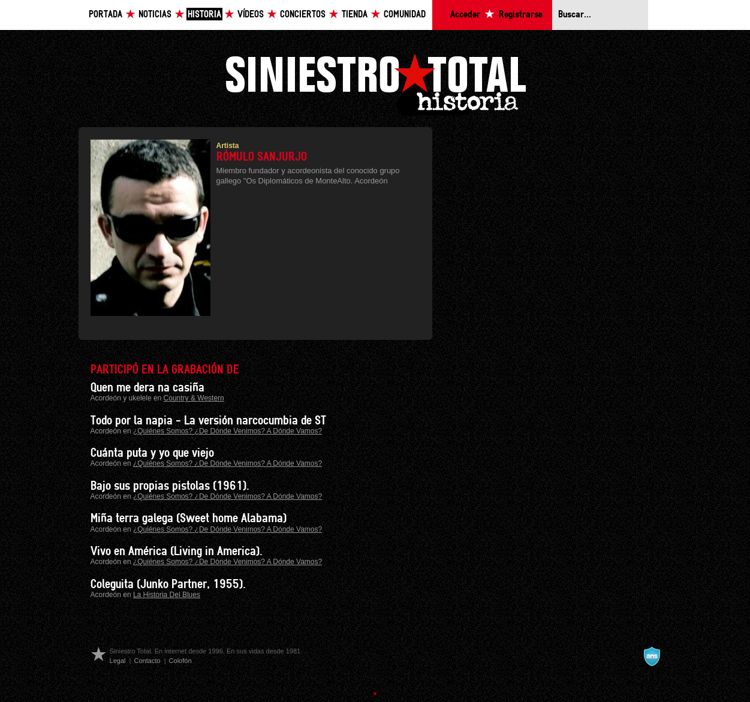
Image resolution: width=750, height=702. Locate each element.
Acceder (465, 14)
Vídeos (250, 14)
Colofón (180, 660)
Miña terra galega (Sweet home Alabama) (189, 518)
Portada (105, 14)
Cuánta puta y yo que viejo (152, 453)
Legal (118, 660)
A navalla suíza (651, 656)
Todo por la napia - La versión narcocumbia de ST (208, 420)
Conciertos (303, 14)
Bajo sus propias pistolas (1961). (170, 486)
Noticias (154, 14)
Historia (204, 14)
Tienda (355, 14)
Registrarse (521, 14)
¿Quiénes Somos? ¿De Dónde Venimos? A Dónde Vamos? (227, 431)
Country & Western (194, 398)
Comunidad (405, 14)
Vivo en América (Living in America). (177, 551)
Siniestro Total (375, 83)
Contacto (147, 660)
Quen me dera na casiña (147, 387)
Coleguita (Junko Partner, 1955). (168, 584)
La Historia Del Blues (166, 594)
